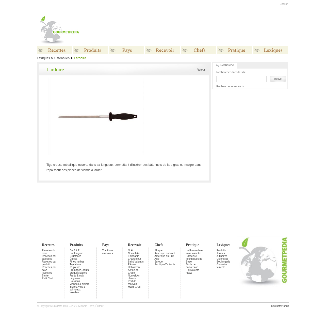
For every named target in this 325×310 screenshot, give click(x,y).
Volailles (74, 292)
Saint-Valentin (136, 261)
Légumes (75, 278)
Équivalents (192, 270)
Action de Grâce (133, 271)
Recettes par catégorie (49, 257)
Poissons (75, 281)
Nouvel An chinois (134, 277)
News (189, 272)
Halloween (134, 267)
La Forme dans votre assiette (194, 252)
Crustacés (75, 256)
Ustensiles (62, 58)
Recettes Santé (47, 274)
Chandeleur (134, 258)
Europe (158, 261)
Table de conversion (192, 266)
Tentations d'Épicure (76, 266)
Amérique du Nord (164, 253)
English (284, 4)
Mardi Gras (134, 286)
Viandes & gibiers (80, 284)
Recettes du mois (48, 252)
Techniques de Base (194, 260)
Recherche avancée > (229, 86)
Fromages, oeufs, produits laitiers (80, 271)
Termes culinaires (222, 254)
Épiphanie (133, 256)
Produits (76, 245)
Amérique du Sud (164, 256)
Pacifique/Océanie (164, 264)
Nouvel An (134, 253)
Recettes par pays (49, 268)
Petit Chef (47, 278)
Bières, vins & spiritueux (77, 288)
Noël (130, 250)
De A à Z (74, 250)
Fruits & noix (77, 275)
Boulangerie (76, 253)
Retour (201, 69)
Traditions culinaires (107, 252)
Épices (73, 258)
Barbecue (191, 256)
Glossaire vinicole (222, 266)
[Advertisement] (194, 30)
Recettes (48, 245)
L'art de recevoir (132, 282)
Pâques (132, 264)
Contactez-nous (280, 306)
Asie (156, 258)
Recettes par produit (49, 263)
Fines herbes (77, 261)
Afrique (158, 250)
